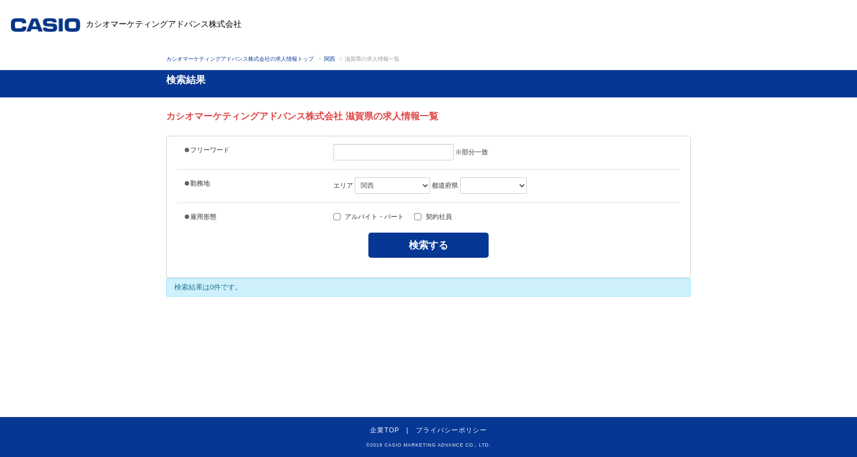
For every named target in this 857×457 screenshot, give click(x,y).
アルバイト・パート (368, 216)
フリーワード (207, 150)
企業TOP (384, 430)
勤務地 (197, 183)
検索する (428, 245)
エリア (343, 185)
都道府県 (445, 185)
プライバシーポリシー (451, 430)
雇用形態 (200, 217)
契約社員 (433, 216)
